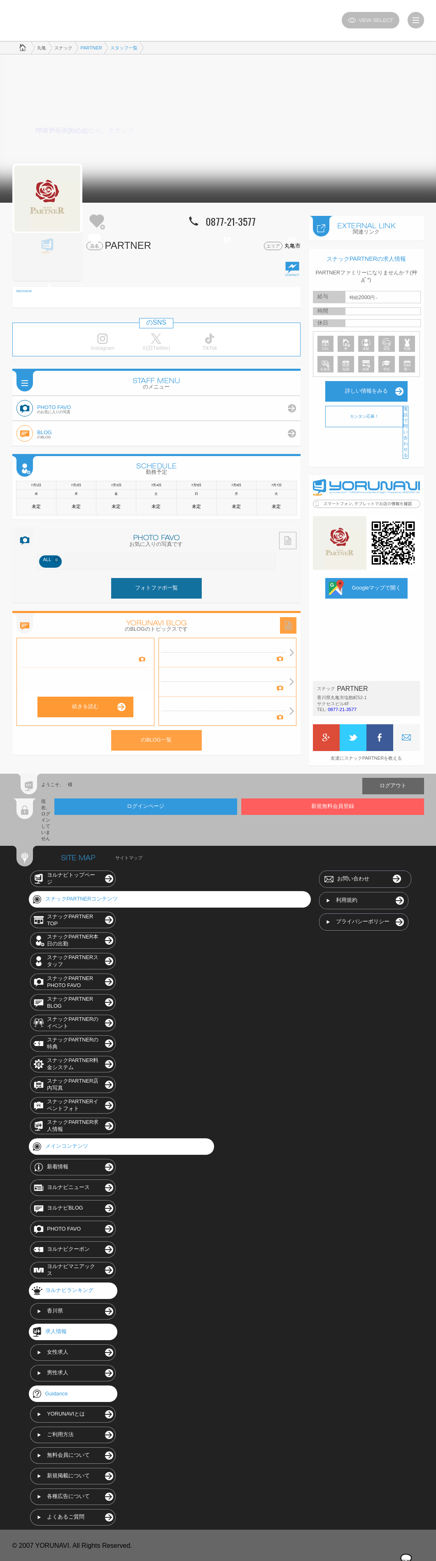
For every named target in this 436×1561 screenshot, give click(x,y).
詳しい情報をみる (366, 390)
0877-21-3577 (342, 708)
